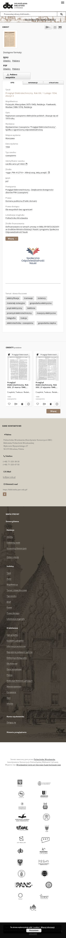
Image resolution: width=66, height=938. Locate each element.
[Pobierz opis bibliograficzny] (15, 404)
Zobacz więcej (13, 557)
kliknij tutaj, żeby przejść (37, 172)
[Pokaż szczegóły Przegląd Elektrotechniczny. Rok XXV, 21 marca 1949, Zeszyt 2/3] (28, 404)
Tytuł (9, 573)
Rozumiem (34, 930)
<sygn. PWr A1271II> (14, 172)
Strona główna (12, 521)
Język (9, 601)
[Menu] (62, 2)
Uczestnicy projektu (15, 640)
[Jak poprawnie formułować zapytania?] (61, 19)
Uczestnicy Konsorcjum (17, 548)
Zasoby (10, 537)
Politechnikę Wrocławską (44, 759)
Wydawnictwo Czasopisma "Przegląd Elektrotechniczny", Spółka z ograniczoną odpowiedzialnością (30, 128)
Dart (8, 698)
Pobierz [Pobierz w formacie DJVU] (16, 60)
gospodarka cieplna (47, 323)
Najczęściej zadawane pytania (19, 652)
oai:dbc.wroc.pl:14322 (16, 164)
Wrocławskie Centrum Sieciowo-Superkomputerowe (38, 765)
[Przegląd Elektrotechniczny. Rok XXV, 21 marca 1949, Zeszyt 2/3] (18, 367)
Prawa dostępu (13, 613)
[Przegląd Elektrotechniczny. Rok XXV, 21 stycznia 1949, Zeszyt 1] (47, 367)
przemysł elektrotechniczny (19, 313)
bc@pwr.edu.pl (9, 477)
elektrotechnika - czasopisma (20, 323)
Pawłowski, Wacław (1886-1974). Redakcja (30, 105)
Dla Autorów (12, 663)
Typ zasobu (11, 596)
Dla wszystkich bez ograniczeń (18, 209)
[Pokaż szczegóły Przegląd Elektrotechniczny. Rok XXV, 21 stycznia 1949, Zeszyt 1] (56, 404)
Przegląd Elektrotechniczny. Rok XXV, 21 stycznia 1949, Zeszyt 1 (46, 384)
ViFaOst (10, 703)
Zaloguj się (11, 722)
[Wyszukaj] (61, 14)
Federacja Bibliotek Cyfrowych (19, 680)
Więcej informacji (47, 927)
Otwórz (7, 60)
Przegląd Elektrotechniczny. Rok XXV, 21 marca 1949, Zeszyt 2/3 (17, 384)
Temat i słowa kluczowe (17, 590)
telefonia (31, 308)
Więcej (53, 411)
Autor (9, 578)
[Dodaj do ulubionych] (55, 27)
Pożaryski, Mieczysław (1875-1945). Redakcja (25, 104)
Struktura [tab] (53, 83)
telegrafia (11, 318)
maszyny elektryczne (46, 313)
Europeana (11, 692)
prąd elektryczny (14, 308)
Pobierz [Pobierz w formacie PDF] (16, 68)
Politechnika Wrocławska (16, 218)
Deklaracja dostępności (17, 657)
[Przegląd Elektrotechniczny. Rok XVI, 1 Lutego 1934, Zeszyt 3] (10, 39)
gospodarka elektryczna (40, 303)
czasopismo (10, 155)
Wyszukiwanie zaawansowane (40, 19)
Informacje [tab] (33, 83)
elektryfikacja (13, 298)
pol (6, 181)
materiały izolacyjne (16, 303)
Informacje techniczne (16, 646)
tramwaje (28, 298)
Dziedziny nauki (13, 542)
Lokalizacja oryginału (16, 619)
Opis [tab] (12, 83)
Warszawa (10, 138)
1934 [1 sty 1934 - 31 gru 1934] (7, 147)
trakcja (24, 318)
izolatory (42, 298)
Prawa (9, 607)
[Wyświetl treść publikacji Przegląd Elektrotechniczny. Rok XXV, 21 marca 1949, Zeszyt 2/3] (22, 404)
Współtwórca (12, 584)
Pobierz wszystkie (11, 76)
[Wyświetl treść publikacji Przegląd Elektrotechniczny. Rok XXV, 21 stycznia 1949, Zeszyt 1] (50, 404)
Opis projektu (12, 635)
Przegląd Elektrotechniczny (17, 190)
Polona (10, 675)
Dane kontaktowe (14, 669)
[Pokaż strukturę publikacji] (18, 355)
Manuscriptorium (14, 686)
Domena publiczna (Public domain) (21, 201)
